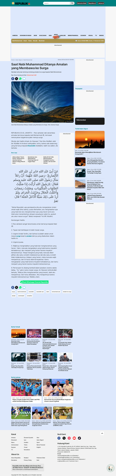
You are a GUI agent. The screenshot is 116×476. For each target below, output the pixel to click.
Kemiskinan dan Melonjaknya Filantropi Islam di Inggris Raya (33, 159)
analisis (63, 35)
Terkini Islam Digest (81, 129)
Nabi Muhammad (17, 40)
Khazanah (14, 440)
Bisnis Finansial (73, 35)
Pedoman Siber (41, 457)
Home (12, 60)
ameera (15, 35)
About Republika (15, 457)
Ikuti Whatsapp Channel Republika (34, 282)
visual (90, 35)
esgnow (83, 35)
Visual (25, 447)
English (39, 447)
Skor (38, 437)
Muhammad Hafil (31, 75)
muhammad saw (56, 291)
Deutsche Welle (81, 3)
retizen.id (101, 3)
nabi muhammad (21, 291)
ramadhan (29, 295)
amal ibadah (21, 295)
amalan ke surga (67, 291)
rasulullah (31, 291)
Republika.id (92, 3)
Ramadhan (27, 449)
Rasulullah (31, 146)
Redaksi (26, 457)
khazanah (42, 35)
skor (35, 35)
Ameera (13, 437)
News (56, 35)
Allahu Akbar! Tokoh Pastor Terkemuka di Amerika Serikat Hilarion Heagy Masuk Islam (18, 160)
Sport (38, 442)
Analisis (26, 442)
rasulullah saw (40, 291)
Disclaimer (14, 460)
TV (96, 35)
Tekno (25, 445)
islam (47, 291)
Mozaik (35, 40)
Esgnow (13, 447)
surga (18, 236)
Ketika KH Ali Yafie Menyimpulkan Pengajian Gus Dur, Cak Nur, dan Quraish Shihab (49, 160)
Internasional (14, 445)
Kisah (25, 40)
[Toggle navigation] (13, 3)
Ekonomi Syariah (25, 35)
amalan (29, 236)
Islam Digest (19, 60)
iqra (50, 35)
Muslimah (42, 40)
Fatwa (30, 40)
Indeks (101, 35)
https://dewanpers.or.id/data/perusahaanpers (25, 469)
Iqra (25, 440)
